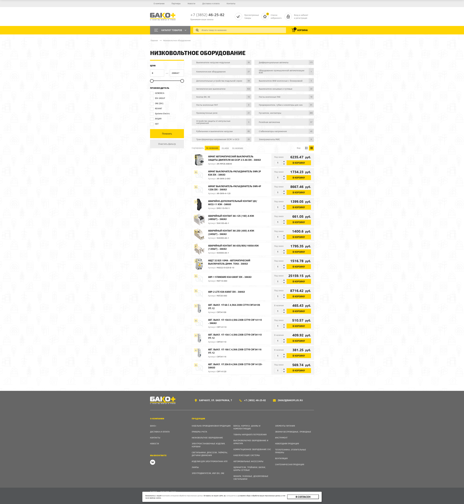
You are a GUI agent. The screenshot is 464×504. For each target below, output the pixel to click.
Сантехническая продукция (289, 464)
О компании (159, 3)
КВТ (154, 123)
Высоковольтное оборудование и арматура (250, 442)
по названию (212, 148)
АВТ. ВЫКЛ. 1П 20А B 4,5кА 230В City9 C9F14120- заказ (235, 366)
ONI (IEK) (156, 103)
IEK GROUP (157, 98)
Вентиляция (281, 458)
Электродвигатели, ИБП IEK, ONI (208, 473)
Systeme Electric (160, 113)
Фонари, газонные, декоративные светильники (250, 477)
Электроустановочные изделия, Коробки (208, 445)
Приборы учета (199, 431)
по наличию (237, 148)
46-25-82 (207, 14)
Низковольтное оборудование (177, 40)
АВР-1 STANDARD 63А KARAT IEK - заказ (229, 276)
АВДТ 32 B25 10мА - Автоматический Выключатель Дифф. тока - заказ (229, 262)
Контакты (231, 3)
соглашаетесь (231, 496)
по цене (225, 148)
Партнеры (176, 3)
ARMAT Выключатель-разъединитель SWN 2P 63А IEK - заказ (234, 173)
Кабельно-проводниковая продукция (211, 425)
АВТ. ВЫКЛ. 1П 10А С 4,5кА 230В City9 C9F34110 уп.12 (235, 336)
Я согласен (303, 496)
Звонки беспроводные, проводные (293, 431)
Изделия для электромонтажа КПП (209, 461)
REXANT (156, 108)
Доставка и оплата (211, 3)
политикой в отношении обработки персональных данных (182, 496)
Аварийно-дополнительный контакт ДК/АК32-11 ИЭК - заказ (232, 203)
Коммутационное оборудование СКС (252, 449)
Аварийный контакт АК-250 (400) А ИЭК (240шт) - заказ (231, 232)
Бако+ (153, 425)
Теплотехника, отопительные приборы (290, 451)
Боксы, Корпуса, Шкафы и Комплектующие (246, 427)
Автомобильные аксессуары (248, 461)
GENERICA (157, 93)
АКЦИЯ (155, 118)
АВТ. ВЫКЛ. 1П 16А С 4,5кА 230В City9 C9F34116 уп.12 (234, 351)
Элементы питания (285, 425)
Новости (191, 3)
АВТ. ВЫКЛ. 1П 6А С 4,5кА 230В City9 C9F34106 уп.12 (234, 306)
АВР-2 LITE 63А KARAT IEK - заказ (226, 291)
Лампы (195, 467)
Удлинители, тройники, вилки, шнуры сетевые (249, 468)
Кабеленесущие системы (246, 455)
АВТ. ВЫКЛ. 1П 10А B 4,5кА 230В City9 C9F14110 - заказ (235, 321)
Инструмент (281, 437)
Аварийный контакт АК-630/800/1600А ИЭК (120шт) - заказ (233, 247)
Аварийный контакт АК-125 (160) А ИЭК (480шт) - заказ (231, 217)
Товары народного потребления (249, 434)
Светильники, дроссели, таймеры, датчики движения (210, 454)
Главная (154, 40)
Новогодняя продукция (287, 443)
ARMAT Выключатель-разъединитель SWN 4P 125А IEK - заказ (234, 188)
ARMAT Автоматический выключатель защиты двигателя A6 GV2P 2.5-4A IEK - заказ (234, 158)
